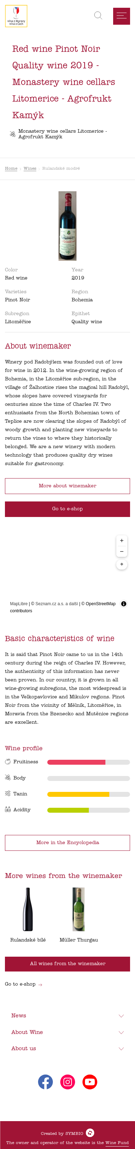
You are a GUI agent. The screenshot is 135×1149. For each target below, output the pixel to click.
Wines (30, 169)
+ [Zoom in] (122, 540)
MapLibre (19, 603)
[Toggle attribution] (123, 604)
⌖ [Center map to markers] (121, 564)
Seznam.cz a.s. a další (57, 603)
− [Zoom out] (122, 551)
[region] (67, 575)
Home (11, 169)
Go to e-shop (24, 984)
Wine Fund (117, 1143)
